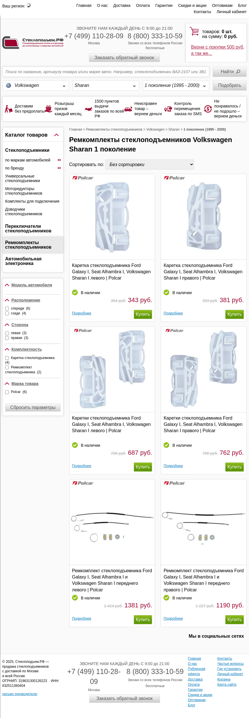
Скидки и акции (192, 5)
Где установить (229, 669)
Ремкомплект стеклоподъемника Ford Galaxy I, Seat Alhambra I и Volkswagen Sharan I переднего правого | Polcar (204, 580)
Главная (83, 5)
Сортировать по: (87, 164)
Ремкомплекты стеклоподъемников (28, 245)
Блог (242, 5)
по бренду (33, 168)
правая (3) (19, 338)
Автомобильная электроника (23, 261)
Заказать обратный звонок (124, 57)
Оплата (143, 5)
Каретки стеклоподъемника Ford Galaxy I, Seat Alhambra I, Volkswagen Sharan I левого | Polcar (111, 424)
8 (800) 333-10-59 (155, 36)
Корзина (223, 679)
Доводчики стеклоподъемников (23, 211)
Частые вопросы (230, 664)
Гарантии (163, 5)
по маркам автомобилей (33, 160)
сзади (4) (18, 313)
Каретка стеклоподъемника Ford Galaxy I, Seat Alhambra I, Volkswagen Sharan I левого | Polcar (111, 272)
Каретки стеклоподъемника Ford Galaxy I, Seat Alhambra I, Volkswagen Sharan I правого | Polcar (203, 424)
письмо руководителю (19, 694)
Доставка (121, 5)
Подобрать (229, 85)
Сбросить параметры (32, 407)
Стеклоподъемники (27, 150)
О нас (102, 5)
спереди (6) (20, 308)
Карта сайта (226, 685)
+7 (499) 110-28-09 (94, 36)
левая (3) (18, 333)
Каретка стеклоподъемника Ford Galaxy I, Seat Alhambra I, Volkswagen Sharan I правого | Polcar (203, 272)
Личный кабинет (232, 11)
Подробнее (81, 313)
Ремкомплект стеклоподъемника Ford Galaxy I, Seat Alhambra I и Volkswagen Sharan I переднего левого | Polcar (112, 580)
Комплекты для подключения (32, 201)
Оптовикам (222, 5)
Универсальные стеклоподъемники (22, 178)
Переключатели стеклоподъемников (28, 228)
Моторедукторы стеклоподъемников (23, 191)
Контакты (202, 11)
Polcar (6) (19, 392)
